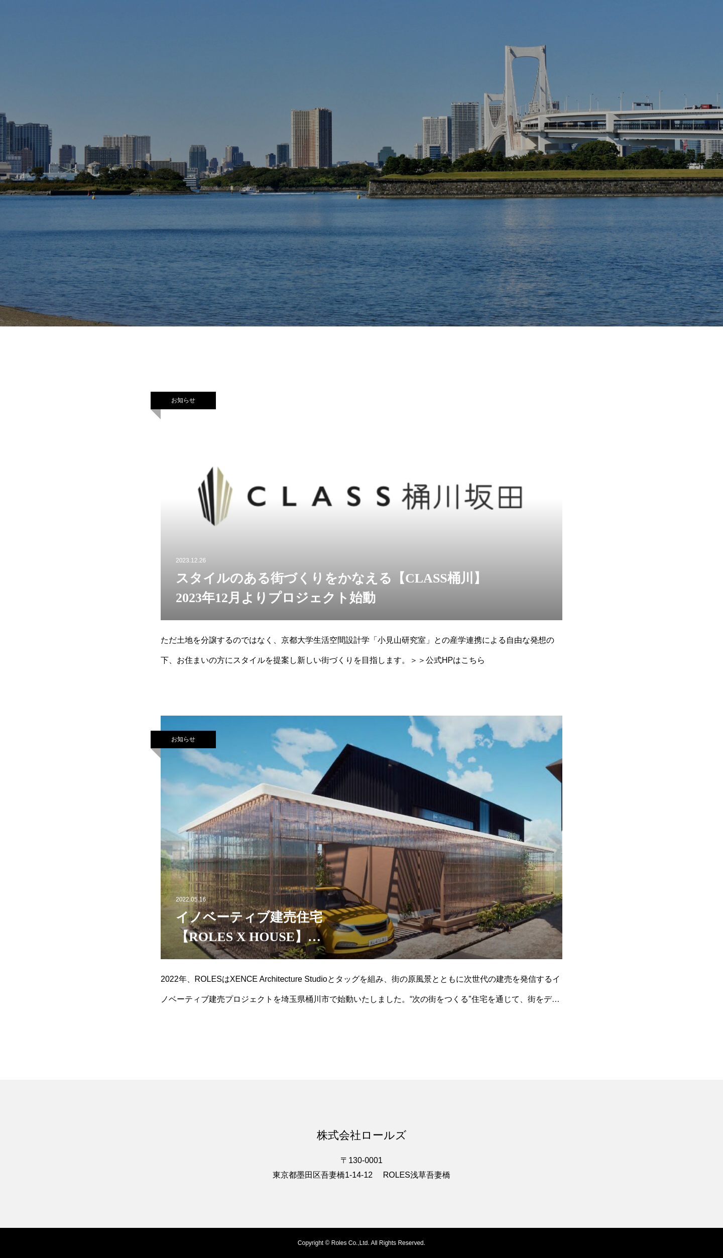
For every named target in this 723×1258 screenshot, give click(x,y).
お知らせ (183, 400)
